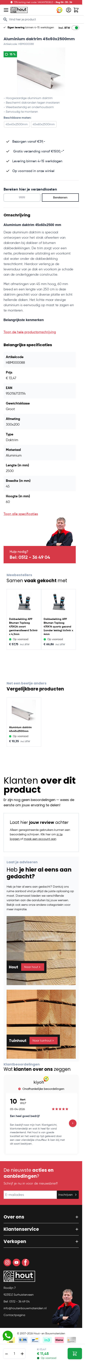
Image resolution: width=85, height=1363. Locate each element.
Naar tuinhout (43, 1040)
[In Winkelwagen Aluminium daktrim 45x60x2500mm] (75, 1353)
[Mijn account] (69, 10)
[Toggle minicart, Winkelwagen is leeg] (76, 10)
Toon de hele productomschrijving (30, 332)
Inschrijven (67, 1194)
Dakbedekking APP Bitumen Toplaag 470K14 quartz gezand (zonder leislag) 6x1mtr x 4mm (58, 626)
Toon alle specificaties (21, 514)
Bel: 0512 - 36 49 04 (30, 557)
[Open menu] (6, 10)
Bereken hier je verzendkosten (30, 189)
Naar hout (32, 967)
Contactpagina (14, 1315)
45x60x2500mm (44, 124)
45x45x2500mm (17, 124)
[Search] (5, 19)
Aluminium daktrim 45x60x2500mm (39, 39)
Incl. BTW (64, 27)
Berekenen (60, 197)
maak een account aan (40, 839)
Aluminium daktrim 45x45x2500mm (20, 729)
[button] (41, 1217)
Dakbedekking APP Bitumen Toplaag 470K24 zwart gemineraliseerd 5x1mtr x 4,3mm (23, 626)
